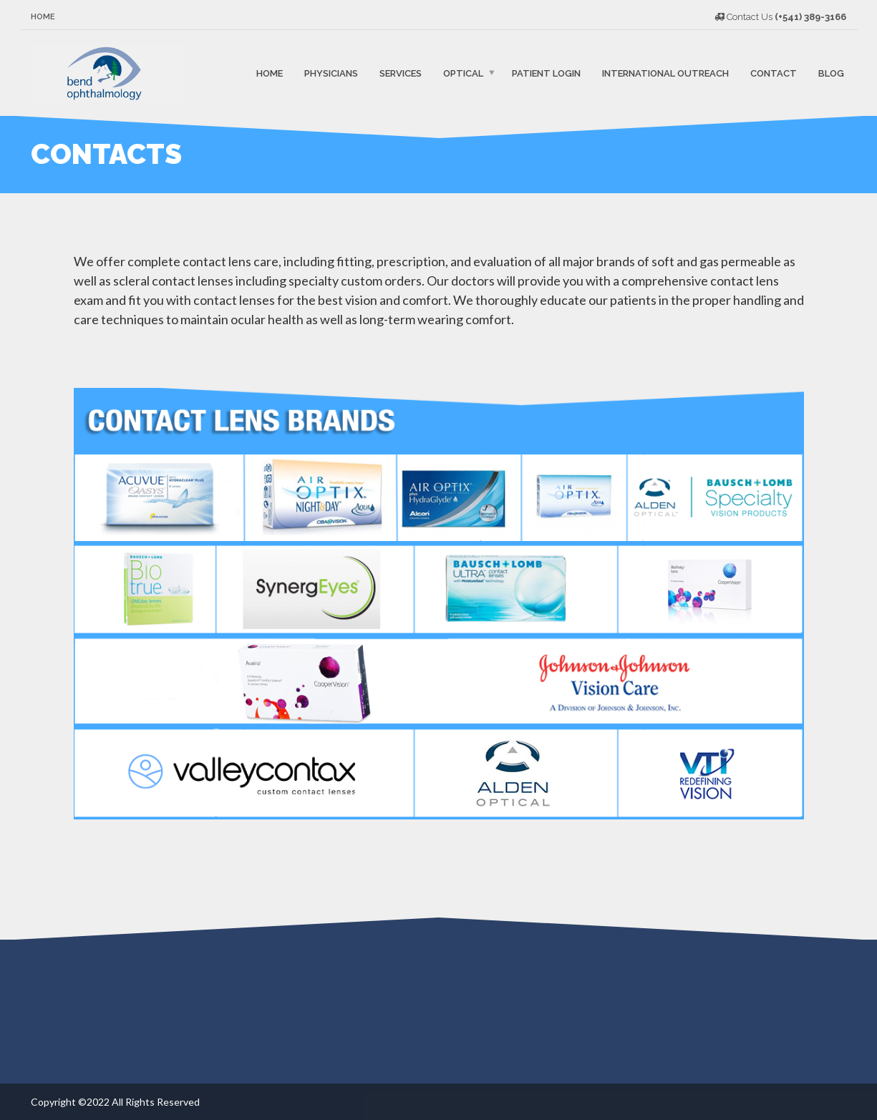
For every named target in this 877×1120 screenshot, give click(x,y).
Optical (463, 72)
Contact (773, 72)
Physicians (331, 72)
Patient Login (546, 72)
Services (400, 72)
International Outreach (665, 72)
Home (43, 16)
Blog (831, 72)
